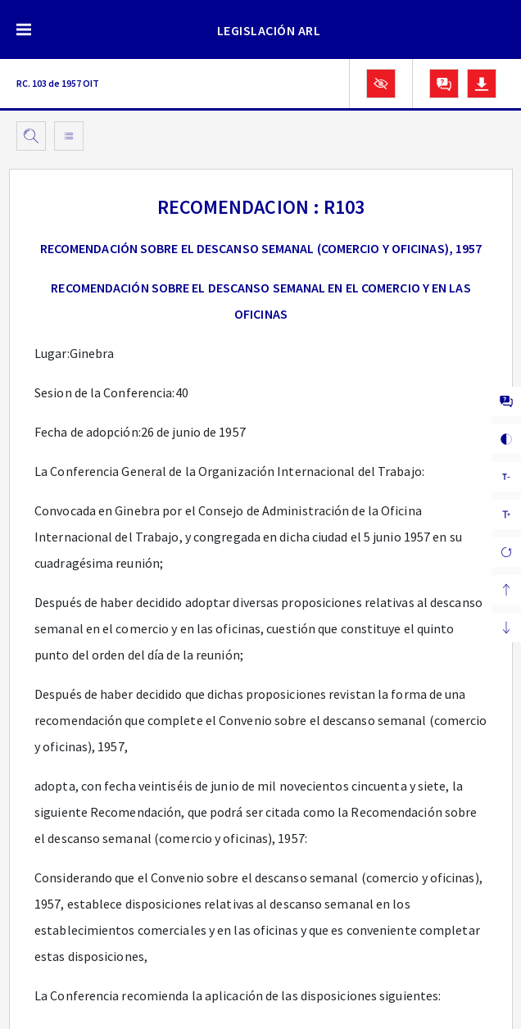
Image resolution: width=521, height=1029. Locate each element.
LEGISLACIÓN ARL (269, 30)
